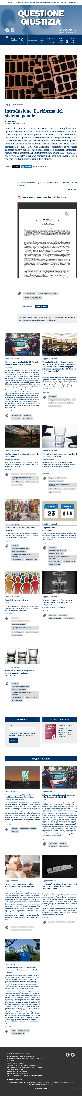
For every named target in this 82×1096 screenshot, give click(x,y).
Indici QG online (73, 41)
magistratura (15, 831)
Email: (11, 725)
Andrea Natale (11, 121)
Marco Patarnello (10, 676)
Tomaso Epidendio (19, 799)
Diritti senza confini (60, 41)
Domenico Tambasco (11, 889)
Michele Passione (11, 603)
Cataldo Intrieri (48, 530)
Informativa (72, 3)
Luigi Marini (9, 972)
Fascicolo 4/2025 (65, 725)
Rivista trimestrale (59, 719)
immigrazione (71, 921)
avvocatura (51, 921)
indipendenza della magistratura (57, 478)
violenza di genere (69, 618)
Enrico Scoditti (10, 799)
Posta (16, 167)
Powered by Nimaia (41, 1088)
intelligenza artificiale (55, 618)
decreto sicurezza (16, 415)
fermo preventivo (27, 418)
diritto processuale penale (47, 294)
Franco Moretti (10, 530)
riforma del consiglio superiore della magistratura (21, 478)
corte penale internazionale (18, 1033)
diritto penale (29, 294)
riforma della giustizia (33, 298)
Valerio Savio (47, 374)
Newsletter (22, 719)
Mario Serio (47, 891)
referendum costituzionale (66, 403)
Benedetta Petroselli (49, 607)
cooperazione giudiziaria (23, 1030)
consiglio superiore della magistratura (59, 400)
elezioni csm (52, 403)
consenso (14, 927)
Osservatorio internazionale (33, 40)
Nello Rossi (9, 367)
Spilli (67, 42)
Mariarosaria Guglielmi (12, 459)
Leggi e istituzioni (14, 41)
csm (73, 400)
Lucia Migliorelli (60, 607)
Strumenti (42, 41)
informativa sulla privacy (25, 735)
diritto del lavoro (23, 927)
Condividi (8, 166)
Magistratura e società (22, 41)
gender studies (63, 615)
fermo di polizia (16, 418)
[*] (18, 178)
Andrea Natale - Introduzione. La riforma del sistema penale (45, 197)
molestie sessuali (16, 930)
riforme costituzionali (32, 482)
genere (31, 927)
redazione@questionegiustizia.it (33, 1075)
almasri (13, 1030)
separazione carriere (17, 485)
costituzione (15, 474)
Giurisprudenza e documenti (50, 41)
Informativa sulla (14, 1079)
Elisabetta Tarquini (49, 459)
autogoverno (52, 396)
